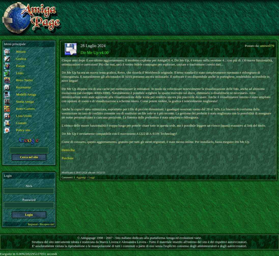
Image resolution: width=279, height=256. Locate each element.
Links (20, 73)
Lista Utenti (24, 116)
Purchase (68, 158)
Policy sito (23, 130)
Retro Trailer (24, 80)
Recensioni (23, 87)
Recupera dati (47, 224)
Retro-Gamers (25, 109)
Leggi (91, 177)
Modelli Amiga (26, 94)
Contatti (21, 123)
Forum (20, 66)
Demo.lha (68, 150)
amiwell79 (267, 46)
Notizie (21, 51)
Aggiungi (81, 177)
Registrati (33, 224)
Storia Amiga (25, 101)
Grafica (21, 59)
